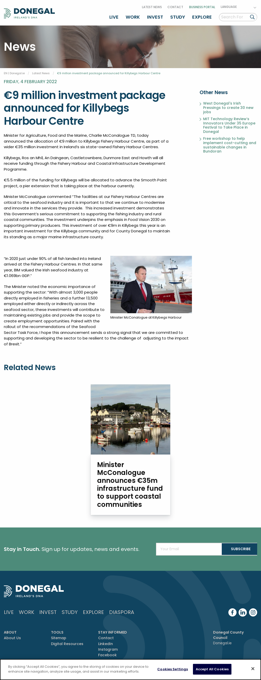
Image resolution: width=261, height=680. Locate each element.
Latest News (152, 6)
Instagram (108, 648)
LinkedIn (105, 643)
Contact (175, 6)
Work (133, 16)
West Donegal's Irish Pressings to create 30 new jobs (228, 106)
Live (114, 16)
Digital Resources (67, 643)
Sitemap (58, 637)
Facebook (107, 654)
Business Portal (202, 6)
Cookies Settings (172, 669)
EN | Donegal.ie (14, 72)
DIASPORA (121, 611)
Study (177, 16)
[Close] (252, 668)
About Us (12, 637)
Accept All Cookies (212, 669)
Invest (155, 16)
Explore (202, 16)
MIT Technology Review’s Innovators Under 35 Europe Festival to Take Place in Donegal (229, 124)
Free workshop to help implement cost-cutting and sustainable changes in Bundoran (229, 143)
